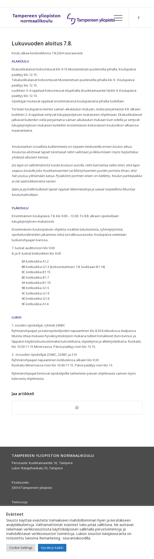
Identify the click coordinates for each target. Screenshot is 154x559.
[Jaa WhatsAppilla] (77, 407)
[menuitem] (115, 18)
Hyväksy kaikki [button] (52, 547)
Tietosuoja (20, 502)
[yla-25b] (64, 18)
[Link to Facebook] (139, 18)
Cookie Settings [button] (21, 547)
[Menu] (115, 18)
